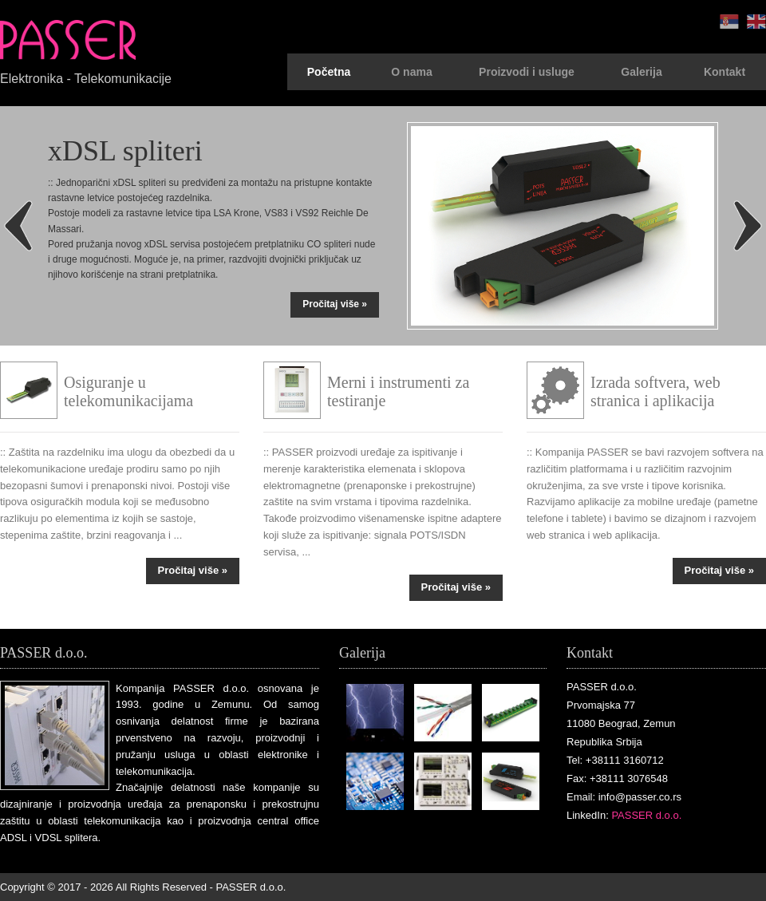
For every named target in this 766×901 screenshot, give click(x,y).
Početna (328, 71)
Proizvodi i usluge (526, 71)
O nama (411, 71)
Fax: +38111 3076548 (617, 778)
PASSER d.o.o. (646, 815)
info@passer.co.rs (639, 797)
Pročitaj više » (334, 304)
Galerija (641, 71)
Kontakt (724, 71)
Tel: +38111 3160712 (615, 760)
